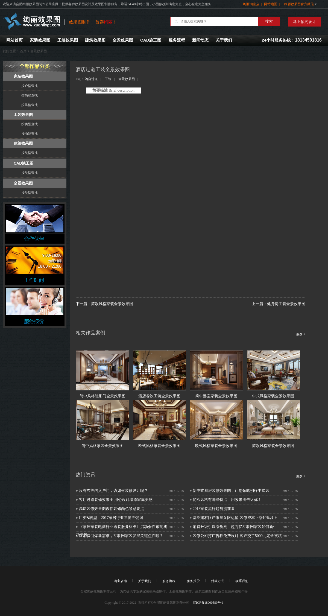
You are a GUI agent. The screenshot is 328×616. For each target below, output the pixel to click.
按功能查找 (29, 95)
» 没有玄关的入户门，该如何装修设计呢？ (112, 491)
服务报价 (193, 581)
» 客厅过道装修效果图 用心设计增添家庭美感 (114, 500)
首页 (23, 51)
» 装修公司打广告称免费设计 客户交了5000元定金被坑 (236, 536)
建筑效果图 (95, 40)
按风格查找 (29, 105)
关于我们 (224, 40)
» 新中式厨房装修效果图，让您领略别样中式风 (230, 491)
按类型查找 (29, 124)
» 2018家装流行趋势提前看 (212, 509)
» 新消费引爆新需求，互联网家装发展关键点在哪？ (119, 536)
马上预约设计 (304, 21)
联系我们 (241, 581)
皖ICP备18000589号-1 (208, 603)
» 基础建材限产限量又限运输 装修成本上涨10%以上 (233, 518)
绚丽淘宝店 (251, 4)
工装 (108, 79)
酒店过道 (91, 79)
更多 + (300, 334)
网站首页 (14, 40)
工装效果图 (67, 40)
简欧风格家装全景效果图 (112, 304)
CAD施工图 (151, 40)
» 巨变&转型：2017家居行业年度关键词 (109, 518)
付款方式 (217, 581)
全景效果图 (123, 40)
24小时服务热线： (292, 40)
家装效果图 (40, 40)
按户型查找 (29, 86)
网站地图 (270, 4)
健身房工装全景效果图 (286, 304)
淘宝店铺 (120, 581)
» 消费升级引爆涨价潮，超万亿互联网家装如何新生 (233, 527)
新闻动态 (200, 40)
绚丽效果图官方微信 (299, 4)
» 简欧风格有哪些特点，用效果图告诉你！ (226, 500)
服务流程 (177, 40)
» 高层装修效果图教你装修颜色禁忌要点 (110, 509)
